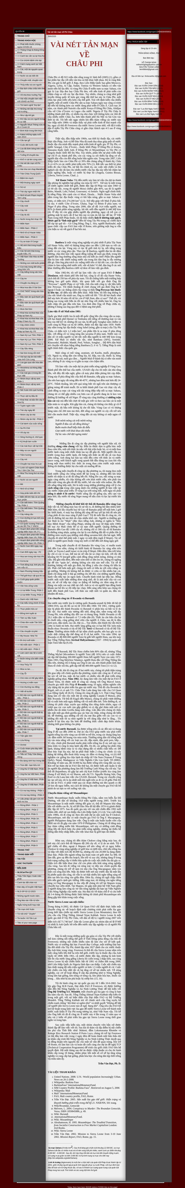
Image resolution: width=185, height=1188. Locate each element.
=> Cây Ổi (21, 673)
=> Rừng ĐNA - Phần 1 (27, 805)
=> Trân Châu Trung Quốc (29, 174)
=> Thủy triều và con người (29, 85)
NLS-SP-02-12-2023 (26, 891)
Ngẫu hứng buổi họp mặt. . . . (30, 905)
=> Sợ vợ (21, 187)
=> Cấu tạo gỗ (23, 140)
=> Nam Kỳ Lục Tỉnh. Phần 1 (30, 335)
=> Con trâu (22, 627)
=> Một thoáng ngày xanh (28, 182)
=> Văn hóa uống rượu (27, 586)
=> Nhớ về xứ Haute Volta (28, 232)
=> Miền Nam (23, 223)
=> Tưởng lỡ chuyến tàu (28, 155)
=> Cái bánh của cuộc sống (29, 423)
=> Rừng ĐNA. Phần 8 (27, 841)
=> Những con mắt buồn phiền (31, 263)
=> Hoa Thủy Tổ (24, 664)
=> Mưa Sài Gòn (24, 309)
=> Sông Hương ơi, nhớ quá (29, 437)
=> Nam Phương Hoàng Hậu (30, 571)
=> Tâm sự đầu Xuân (26, 618)
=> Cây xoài (22, 206)
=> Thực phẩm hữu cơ (27, 609)
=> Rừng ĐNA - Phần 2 (27, 810)
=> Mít (20, 484)
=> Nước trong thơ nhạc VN (29, 219)
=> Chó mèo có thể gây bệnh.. (30, 678)
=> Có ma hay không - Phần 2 (30, 795)
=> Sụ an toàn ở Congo (27, 241)
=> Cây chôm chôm (26, 325)
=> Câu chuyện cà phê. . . (28, 631)
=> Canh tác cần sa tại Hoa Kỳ (30, 56)
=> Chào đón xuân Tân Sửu (29, 622)
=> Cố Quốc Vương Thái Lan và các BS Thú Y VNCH (30, 525)
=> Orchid (21, 745)
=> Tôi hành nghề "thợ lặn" (29, 105)
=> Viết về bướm (24, 691)
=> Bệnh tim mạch (25, 178)
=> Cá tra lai (22, 561)
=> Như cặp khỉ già (25, 115)
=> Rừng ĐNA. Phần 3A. (28, 818)
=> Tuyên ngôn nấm (26, 406)
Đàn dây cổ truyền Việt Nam (29, 887)
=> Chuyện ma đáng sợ (27, 283)
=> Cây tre (22, 278)
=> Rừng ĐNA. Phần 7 (27, 836)
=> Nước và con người (27, 480)
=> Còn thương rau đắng (28, 687)
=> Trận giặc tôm (24, 736)
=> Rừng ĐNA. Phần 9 (27, 845)
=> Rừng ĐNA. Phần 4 (27, 823)
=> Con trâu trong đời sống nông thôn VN (29, 268)
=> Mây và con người (26, 450)
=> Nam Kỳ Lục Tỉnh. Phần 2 (30, 339)
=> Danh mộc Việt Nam (27, 599)
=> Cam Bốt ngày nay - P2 (29, 552)
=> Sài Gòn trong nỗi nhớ (28, 353)
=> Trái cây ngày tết (26, 410)
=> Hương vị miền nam (27, 682)
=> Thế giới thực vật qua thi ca (30, 575)
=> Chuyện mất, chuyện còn (29, 80)
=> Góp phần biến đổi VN (28, 493)
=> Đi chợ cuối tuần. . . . (28, 640)
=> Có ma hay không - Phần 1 (30, 790)
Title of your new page (27, 923)
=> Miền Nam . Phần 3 (27, 237)
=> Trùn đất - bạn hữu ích (28, 765)
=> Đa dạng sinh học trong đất (30, 761)
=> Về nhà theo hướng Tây (29, 95)
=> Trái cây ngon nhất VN (28, 191)
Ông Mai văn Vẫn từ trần (28, 900)
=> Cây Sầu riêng (25, 348)
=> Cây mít (22, 459)
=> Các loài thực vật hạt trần (30, 446)
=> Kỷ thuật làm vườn (27, 441)
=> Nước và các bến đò (27, 76)
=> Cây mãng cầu (25, 514)
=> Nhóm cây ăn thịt (26, 415)
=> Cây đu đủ (23, 215)
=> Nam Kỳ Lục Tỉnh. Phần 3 (30, 344)
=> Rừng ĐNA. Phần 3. (27, 814)
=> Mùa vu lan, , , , (25, 669)
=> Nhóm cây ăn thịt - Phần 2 (30, 419)
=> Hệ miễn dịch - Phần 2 (28, 649)
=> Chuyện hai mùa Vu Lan (29, 464)
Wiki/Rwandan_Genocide (67, 1105)
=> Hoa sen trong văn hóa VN (30, 556)
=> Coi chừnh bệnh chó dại (29, 60)
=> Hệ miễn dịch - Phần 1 (28, 645)
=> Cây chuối (23, 201)
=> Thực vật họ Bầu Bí (27, 396)
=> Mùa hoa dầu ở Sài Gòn (29, 287)
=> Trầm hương (24, 455)
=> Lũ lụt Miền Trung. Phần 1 (30, 590)
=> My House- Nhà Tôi (27, 636)
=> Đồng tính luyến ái (26, 613)
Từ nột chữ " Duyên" (26, 914)
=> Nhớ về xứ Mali (25, 489)
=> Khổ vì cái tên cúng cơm (29, 159)
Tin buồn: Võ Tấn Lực (27, 918)
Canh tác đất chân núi (27, 882)
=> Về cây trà (23, 432)
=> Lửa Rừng (23, 740)
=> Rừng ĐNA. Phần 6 (27, 832)
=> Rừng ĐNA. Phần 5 (27, 827)
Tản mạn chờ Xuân (25, 909)
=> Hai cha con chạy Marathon (31, 169)
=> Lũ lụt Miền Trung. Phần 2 (30, 595)
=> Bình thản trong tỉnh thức (29, 131)
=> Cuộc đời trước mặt (27, 145)
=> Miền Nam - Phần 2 (27, 228)
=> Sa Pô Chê (23, 428)
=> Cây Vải (22, 210)
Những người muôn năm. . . (29, 896)
